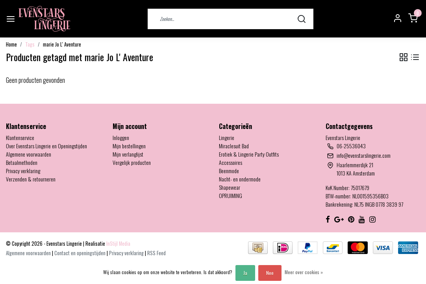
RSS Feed (156, 253)
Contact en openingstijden (80, 253)
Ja (245, 272)
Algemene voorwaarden (28, 154)
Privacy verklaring (23, 170)
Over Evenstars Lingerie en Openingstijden (46, 146)
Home (11, 44)
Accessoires (230, 162)
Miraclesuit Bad (234, 146)
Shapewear (229, 187)
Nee (270, 272)
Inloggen (121, 137)
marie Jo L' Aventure (62, 44)
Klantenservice (20, 137)
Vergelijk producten (132, 162)
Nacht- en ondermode (240, 179)
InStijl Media (117, 243)
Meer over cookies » (304, 272)
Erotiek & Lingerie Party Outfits (249, 154)
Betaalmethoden (21, 162)
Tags (30, 44)
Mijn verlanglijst (128, 154)
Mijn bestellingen (129, 146)
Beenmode (229, 170)
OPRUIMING (230, 195)
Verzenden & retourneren (31, 179)
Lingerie (226, 137)
